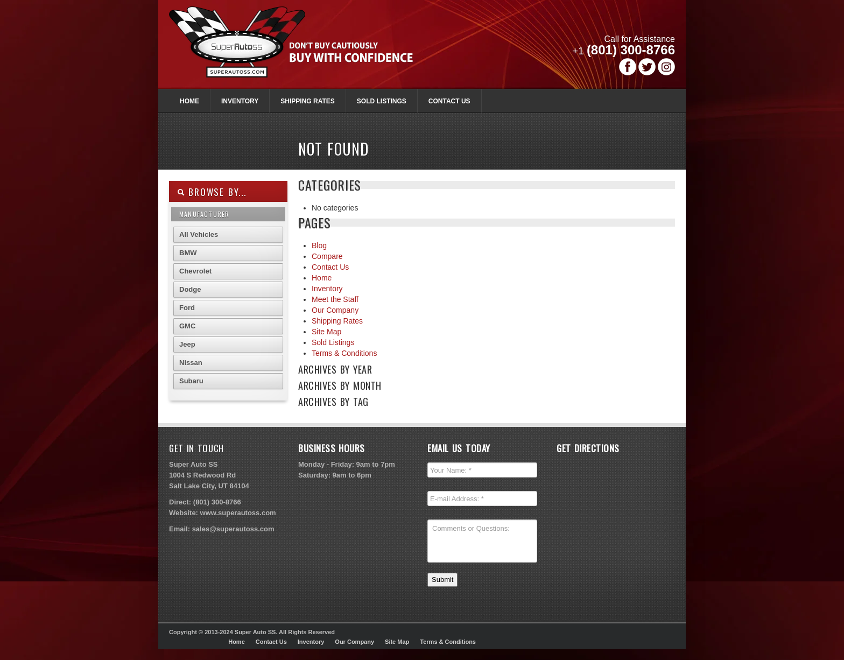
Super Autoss (303, 49)
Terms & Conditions (344, 353)
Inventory (239, 101)
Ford (187, 308)
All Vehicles (198, 234)
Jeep (187, 344)
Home (189, 101)
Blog (319, 245)
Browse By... (212, 192)
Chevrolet (195, 271)
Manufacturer (204, 214)
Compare (327, 256)
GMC (187, 326)
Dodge (190, 289)
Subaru (191, 381)
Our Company (335, 310)
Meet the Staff (335, 299)
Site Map (326, 331)
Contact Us (449, 101)
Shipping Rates (307, 101)
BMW (188, 253)
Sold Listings (381, 101)
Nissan (190, 363)
